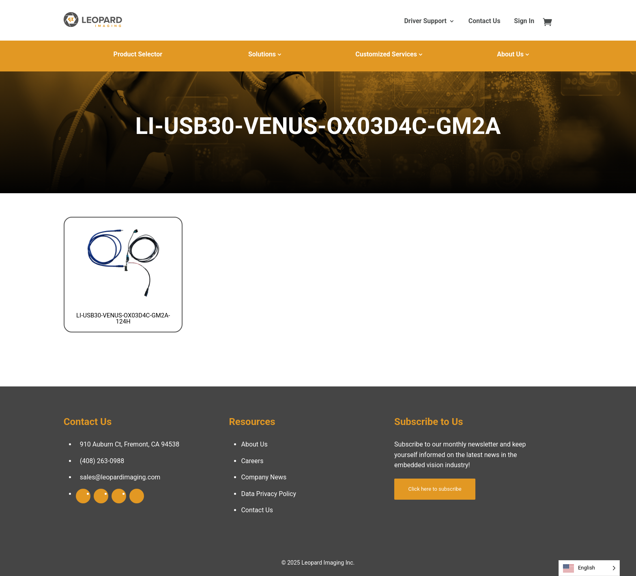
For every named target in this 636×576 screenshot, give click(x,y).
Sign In (524, 21)
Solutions (262, 54)
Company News (263, 477)
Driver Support (425, 21)
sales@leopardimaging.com (120, 477)
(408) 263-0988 (102, 461)
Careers (252, 461)
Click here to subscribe (435, 489)
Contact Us (484, 21)
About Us (510, 54)
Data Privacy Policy (268, 494)
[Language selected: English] (589, 568)
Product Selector (138, 54)
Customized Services (386, 54)
